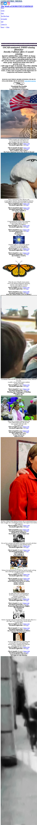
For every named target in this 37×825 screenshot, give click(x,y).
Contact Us (4, 24)
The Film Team (5, 16)
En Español (4, 19)
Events (2, 10)
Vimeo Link (26, 143)
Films (2, 13)
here (27, 145)
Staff (2, 21)
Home (2, 8)
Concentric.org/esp (30, 81)
